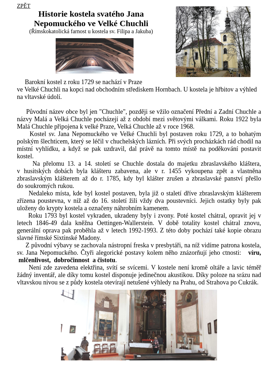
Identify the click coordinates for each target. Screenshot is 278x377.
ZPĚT (23, 6)
